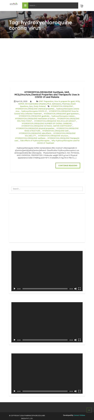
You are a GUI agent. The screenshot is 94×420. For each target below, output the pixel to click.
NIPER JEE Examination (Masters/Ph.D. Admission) (39, 104)
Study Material (40, 106)
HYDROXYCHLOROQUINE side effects (35, 133)
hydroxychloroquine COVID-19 (34, 111)
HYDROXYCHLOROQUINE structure (53, 136)
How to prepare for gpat (64, 101)
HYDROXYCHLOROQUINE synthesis (30, 138)
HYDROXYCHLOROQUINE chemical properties (34, 109)
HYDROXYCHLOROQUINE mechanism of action (35, 118)
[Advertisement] (47, 56)
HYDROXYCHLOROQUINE (62, 106)
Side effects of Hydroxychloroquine (34, 141)
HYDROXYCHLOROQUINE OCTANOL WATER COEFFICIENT (46, 126)
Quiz (31, 106)
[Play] (14, 288)
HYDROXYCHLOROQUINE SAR (55, 131)
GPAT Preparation (46, 101)
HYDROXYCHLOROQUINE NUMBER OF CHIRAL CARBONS (47, 123)
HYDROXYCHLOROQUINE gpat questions (61, 114)
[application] (47, 271)
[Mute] (75, 288)
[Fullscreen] (79, 288)
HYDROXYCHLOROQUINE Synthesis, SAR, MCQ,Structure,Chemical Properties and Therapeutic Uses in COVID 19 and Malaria (46, 94)
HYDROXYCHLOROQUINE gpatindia (34, 116)
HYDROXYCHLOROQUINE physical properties (35, 128)
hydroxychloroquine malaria (63, 116)
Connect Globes (79, 415)
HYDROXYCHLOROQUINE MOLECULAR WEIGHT (55, 121)
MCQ (78, 101)
